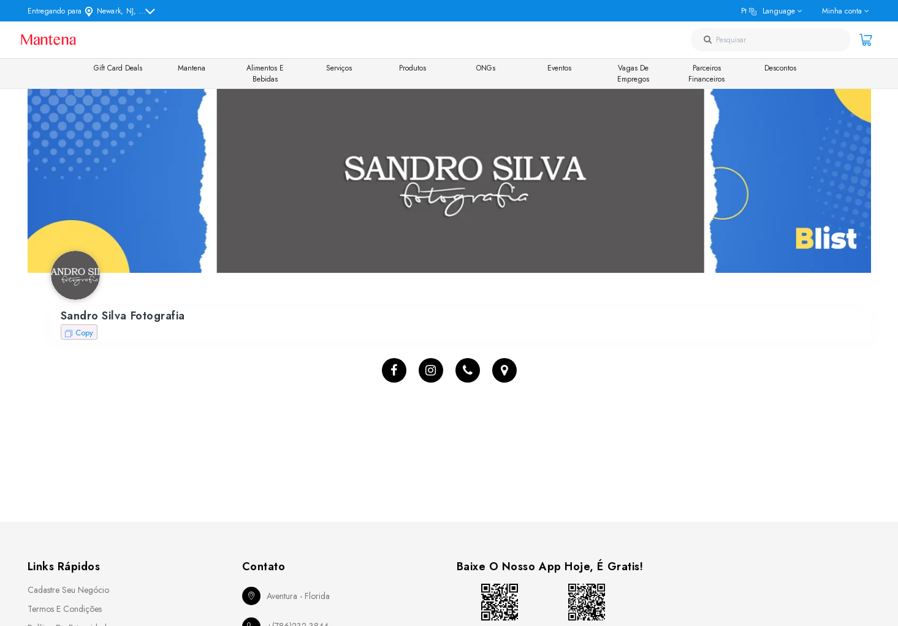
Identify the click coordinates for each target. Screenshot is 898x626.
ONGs (485, 68)
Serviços (339, 68)
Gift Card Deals (118, 68)
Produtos (412, 68)
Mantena (191, 68)
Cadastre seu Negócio (68, 590)
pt (768, 11)
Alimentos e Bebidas (265, 74)
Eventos (559, 68)
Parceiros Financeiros (706, 74)
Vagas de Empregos (633, 74)
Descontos (780, 68)
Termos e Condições (65, 609)
